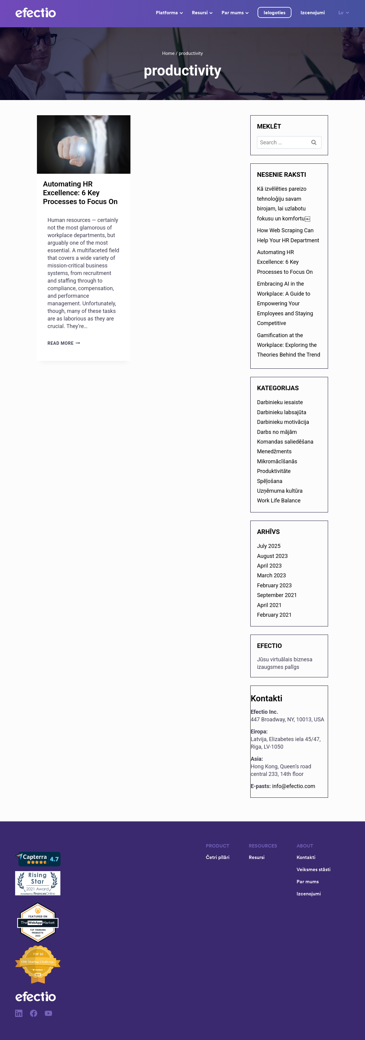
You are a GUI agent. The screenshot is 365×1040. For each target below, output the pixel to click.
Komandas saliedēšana (285, 441)
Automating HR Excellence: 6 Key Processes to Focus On (80, 193)
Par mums (235, 12)
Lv (344, 12)
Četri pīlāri (217, 857)
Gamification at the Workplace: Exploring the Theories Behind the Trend (288, 345)
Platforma (169, 12)
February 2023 (274, 585)
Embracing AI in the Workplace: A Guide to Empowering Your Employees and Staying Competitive (285, 303)
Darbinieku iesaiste (280, 402)
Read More (64, 343)
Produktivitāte (274, 471)
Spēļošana (269, 481)
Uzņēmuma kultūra (280, 491)
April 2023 (269, 565)
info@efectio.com (293, 786)
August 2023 (272, 556)
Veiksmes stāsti (313, 869)
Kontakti (306, 857)
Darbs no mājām (277, 432)
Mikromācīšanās (277, 461)
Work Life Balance (279, 500)
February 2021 (274, 615)
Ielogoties (274, 12)
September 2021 (277, 595)
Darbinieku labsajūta (281, 412)
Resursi (202, 12)
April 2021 (269, 605)
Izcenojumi (313, 12)
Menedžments (274, 451)
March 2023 (271, 575)
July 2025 (269, 546)
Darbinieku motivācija (283, 422)
